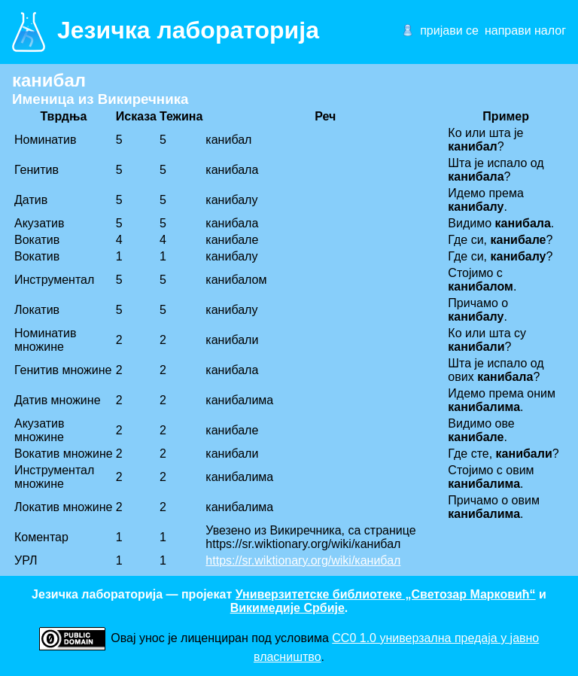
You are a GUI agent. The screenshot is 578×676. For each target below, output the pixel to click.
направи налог (525, 30)
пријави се (449, 30)
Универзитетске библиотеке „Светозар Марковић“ (386, 594)
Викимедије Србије (287, 607)
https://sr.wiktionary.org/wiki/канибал (302, 560)
